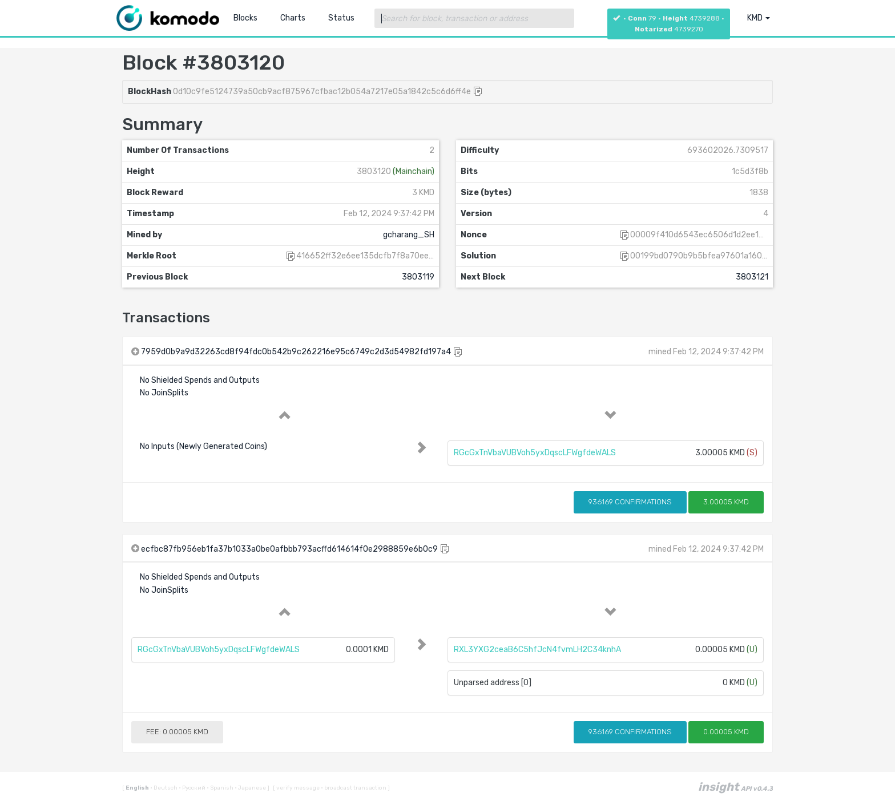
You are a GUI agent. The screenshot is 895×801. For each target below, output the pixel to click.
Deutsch (164, 787)
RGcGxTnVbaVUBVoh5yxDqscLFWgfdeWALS (535, 453)
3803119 (418, 277)
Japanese (251, 787)
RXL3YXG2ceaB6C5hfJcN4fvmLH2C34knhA (537, 649)
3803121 (752, 277)
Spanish (221, 787)
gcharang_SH (408, 235)
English (138, 787)
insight (735, 787)
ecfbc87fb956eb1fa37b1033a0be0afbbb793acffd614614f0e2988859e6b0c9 (289, 549)
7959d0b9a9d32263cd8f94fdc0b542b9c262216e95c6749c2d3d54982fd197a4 (296, 352)
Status (341, 18)
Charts (292, 18)
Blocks (245, 18)
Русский (193, 787)
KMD (758, 18)
